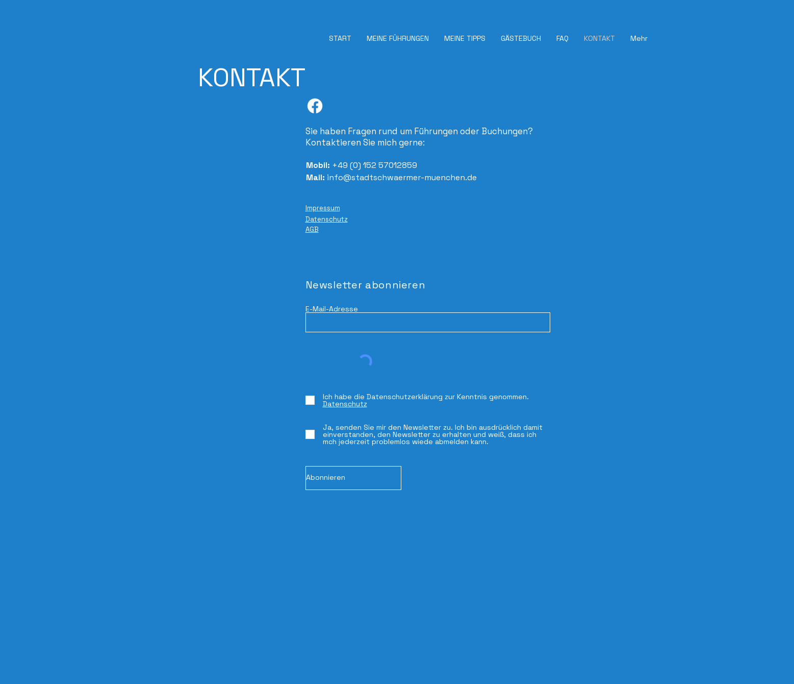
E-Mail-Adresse (331, 308)
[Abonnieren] (353, 478)
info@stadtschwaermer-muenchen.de (402, 177)
